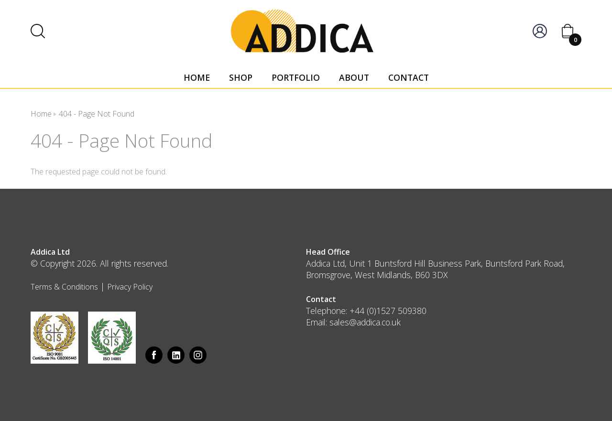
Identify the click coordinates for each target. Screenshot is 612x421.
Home (197, 77)
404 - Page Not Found (96, 113)
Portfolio (296, 77)
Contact (408, 77)
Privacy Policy (130, 286)
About (354, 77)
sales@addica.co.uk (365, 322)
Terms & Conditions (64, 286)
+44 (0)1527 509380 (388, 310)
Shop (240, 77)
